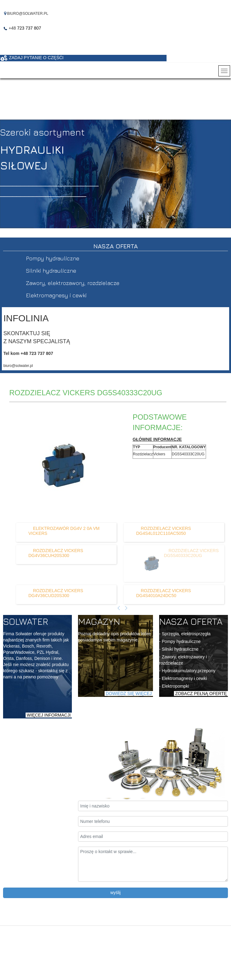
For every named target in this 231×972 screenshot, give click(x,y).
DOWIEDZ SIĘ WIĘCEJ (129, 693)
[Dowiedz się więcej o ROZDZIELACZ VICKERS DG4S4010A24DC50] (163, 593)
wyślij (115, 892)
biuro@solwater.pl (18, 366)
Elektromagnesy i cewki (56, 295)
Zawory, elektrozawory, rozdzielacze (72, 283)
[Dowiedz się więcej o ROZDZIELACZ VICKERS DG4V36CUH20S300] (55, 553)
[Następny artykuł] (126, 608)
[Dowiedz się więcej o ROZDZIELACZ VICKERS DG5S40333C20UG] (146, 563)
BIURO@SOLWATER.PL (27, 13)
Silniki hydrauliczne (51, 270)
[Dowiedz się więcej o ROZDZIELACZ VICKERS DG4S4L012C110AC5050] (163, 531)
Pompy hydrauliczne (52, 258)
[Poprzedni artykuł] (119, 608)
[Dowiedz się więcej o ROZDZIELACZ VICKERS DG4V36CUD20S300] (55, 593)
